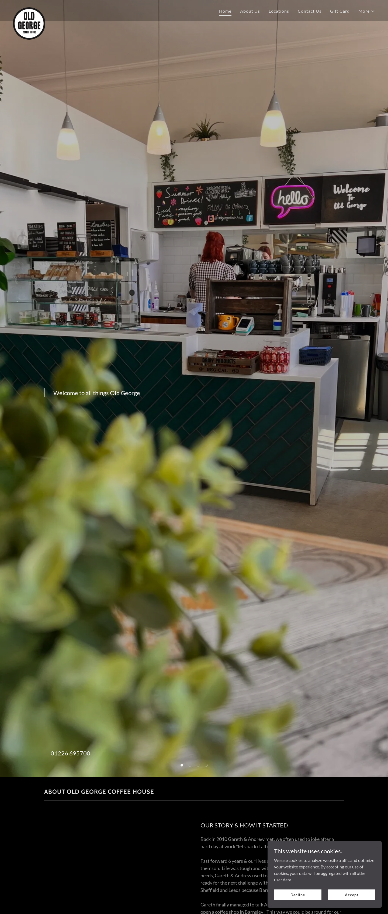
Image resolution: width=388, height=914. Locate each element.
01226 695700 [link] (70, 753)
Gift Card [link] (340, 10)
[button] (366, 11)
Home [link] (225, 10)
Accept (352, 894)
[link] (29, 9)
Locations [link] (279, 10)
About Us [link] (250, 10)
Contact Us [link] (309, 10)
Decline (302, 894)
